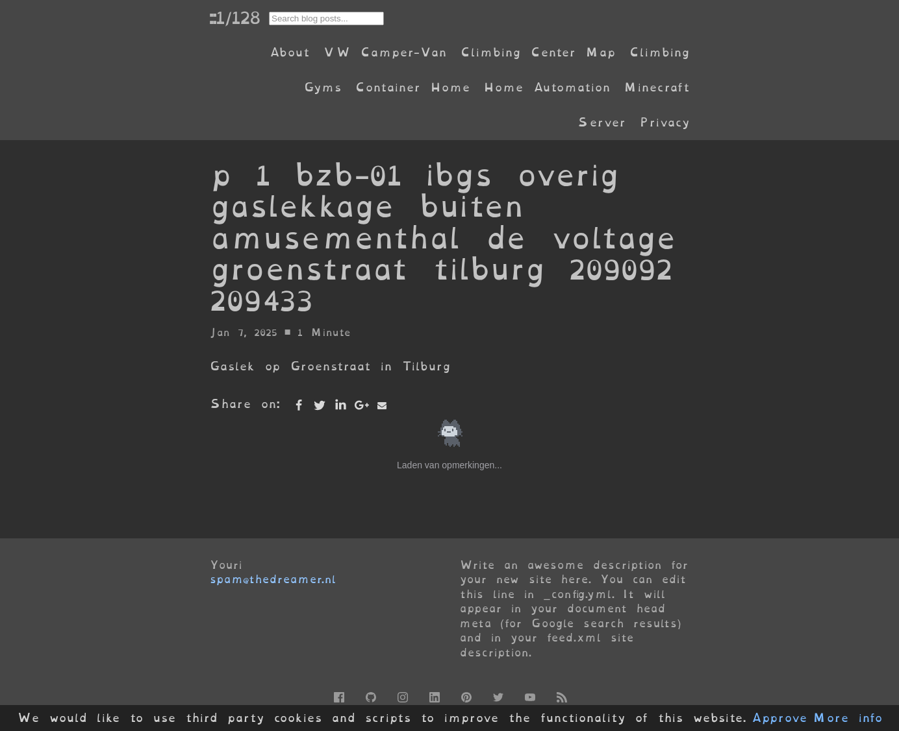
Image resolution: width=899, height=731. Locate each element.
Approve (779, 718)
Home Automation (547, 87)
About (289, 52)
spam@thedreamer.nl (272, 579)
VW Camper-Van (385, 52)
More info (848, 718)
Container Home (412, 87)
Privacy (664, 122)
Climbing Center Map (538, 52)
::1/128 (234, 17)
